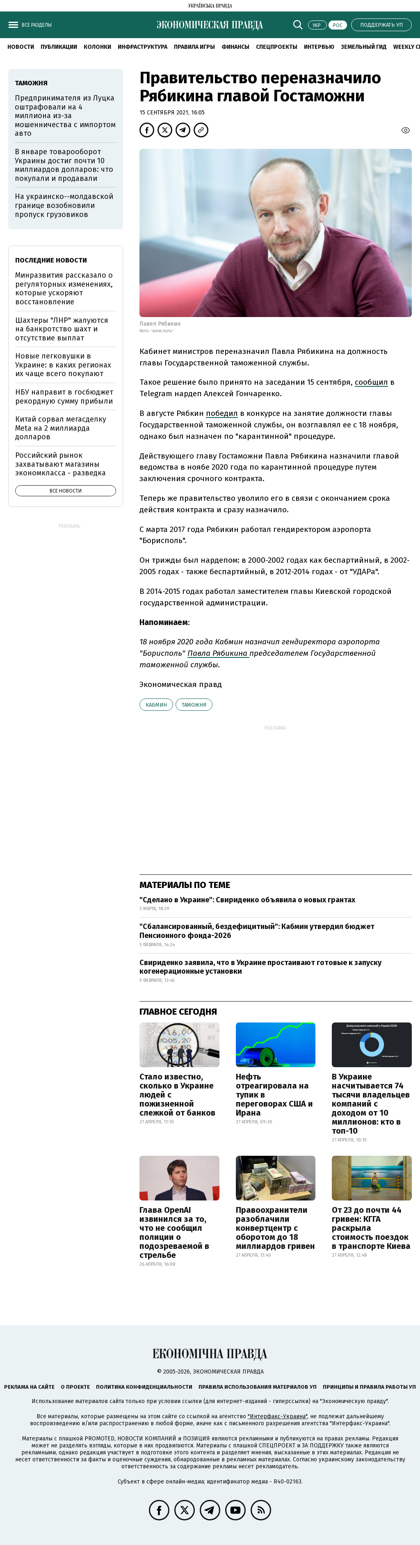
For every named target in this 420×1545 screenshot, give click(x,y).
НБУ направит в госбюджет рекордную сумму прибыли (64, 397)
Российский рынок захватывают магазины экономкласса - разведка (60, 464)
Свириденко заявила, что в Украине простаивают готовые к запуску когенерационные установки (260, 967)
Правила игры (194, 46)
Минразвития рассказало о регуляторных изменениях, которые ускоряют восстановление (64, 288)
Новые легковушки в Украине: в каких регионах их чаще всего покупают (63, 364)
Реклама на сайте (29, 1387)
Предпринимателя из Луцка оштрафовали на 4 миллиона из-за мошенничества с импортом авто (65, 116)
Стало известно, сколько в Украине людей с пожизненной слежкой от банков (177, 1095)
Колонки (97, 46)
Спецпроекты (276, 46)
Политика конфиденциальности (144, 1387)
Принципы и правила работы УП (369, 1387)
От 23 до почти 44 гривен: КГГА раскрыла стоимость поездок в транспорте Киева (371, 1228)
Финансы (235, 46)
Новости (20, 46)
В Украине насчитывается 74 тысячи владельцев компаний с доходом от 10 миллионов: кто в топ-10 (371, 1104)
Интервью (319, 46)
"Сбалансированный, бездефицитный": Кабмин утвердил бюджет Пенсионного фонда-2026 (256, 931)
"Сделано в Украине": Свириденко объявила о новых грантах (247, 899)
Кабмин (156, 705)
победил (222, 413)
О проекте (75, 1387)
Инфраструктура (142, 46)
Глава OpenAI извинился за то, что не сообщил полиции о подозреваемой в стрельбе (174, 1232)
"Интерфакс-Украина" (277, 1416)
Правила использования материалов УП (258, 1387)
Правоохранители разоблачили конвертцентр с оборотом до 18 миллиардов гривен (275, 1228)
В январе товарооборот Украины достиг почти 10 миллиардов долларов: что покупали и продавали (64, 165)
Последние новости (51, 260)
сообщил (371, 382)
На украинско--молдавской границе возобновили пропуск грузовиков (64, 205)
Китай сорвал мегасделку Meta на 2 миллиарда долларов (60, 428)
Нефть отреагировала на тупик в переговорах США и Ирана (274, 1095)
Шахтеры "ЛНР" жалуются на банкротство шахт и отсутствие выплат (61, 329)
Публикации (59, 46)
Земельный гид (364, 46)
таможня (194, 705)
